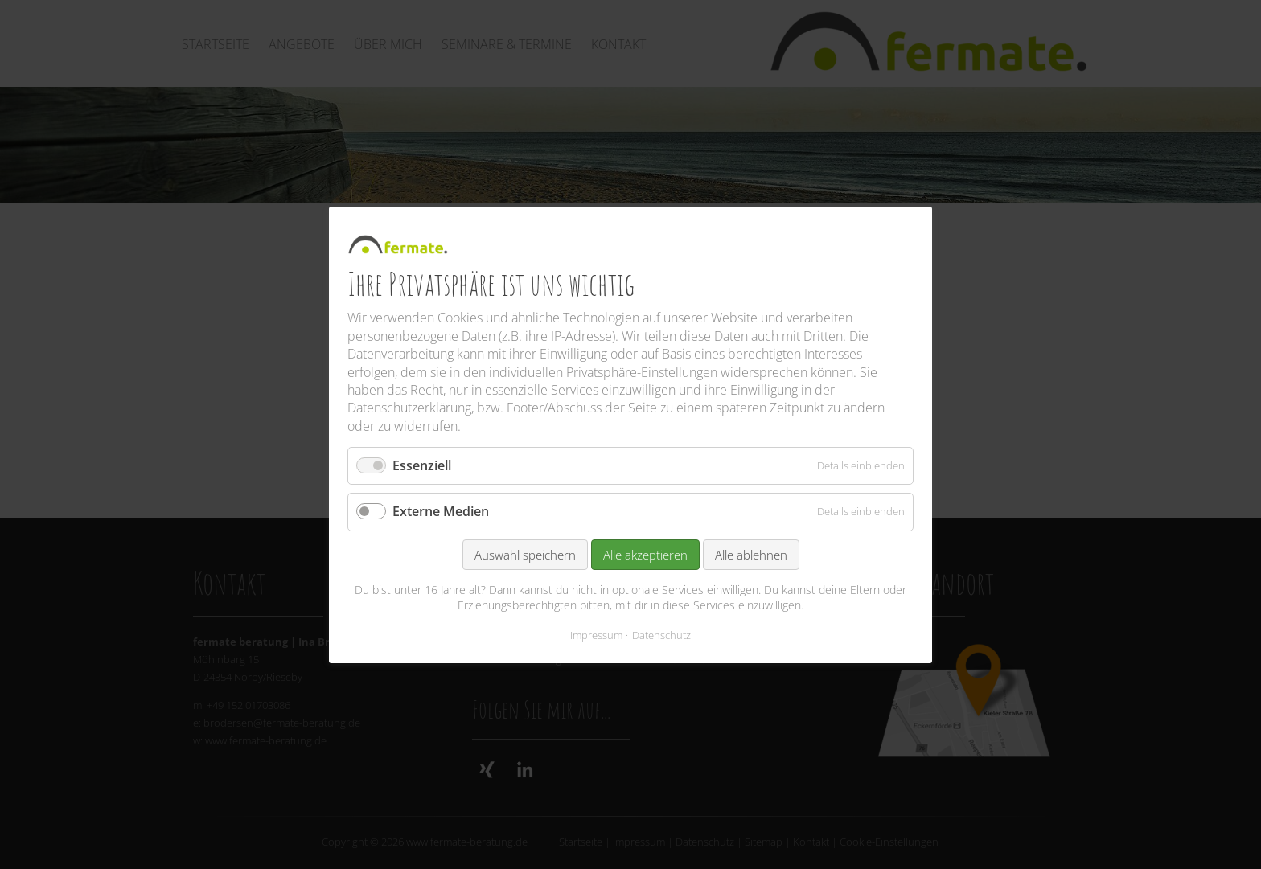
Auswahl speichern (525, 554)
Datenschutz (661, 634)
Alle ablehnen (751, 554)
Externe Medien (440, 511)
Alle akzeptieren (645, 554)
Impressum (596, 634)
